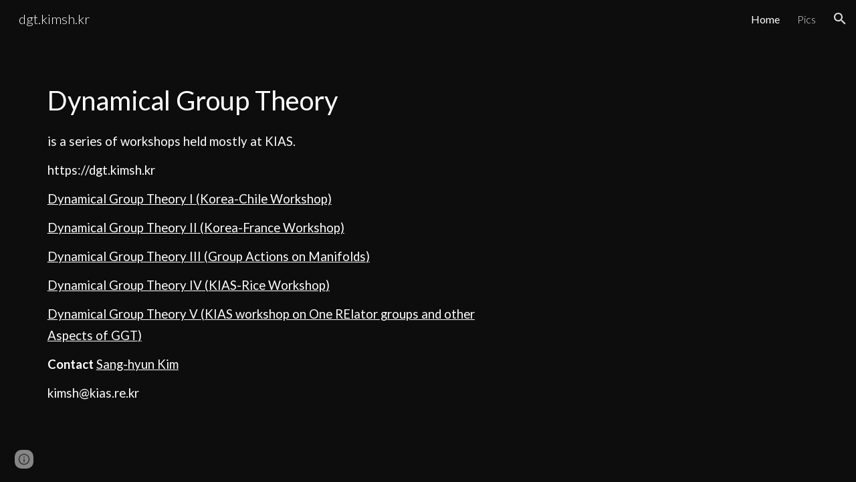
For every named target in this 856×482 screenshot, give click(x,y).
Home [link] (765, 19)
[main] (263, 241)
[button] (840, 19)
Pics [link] (806, 19)
